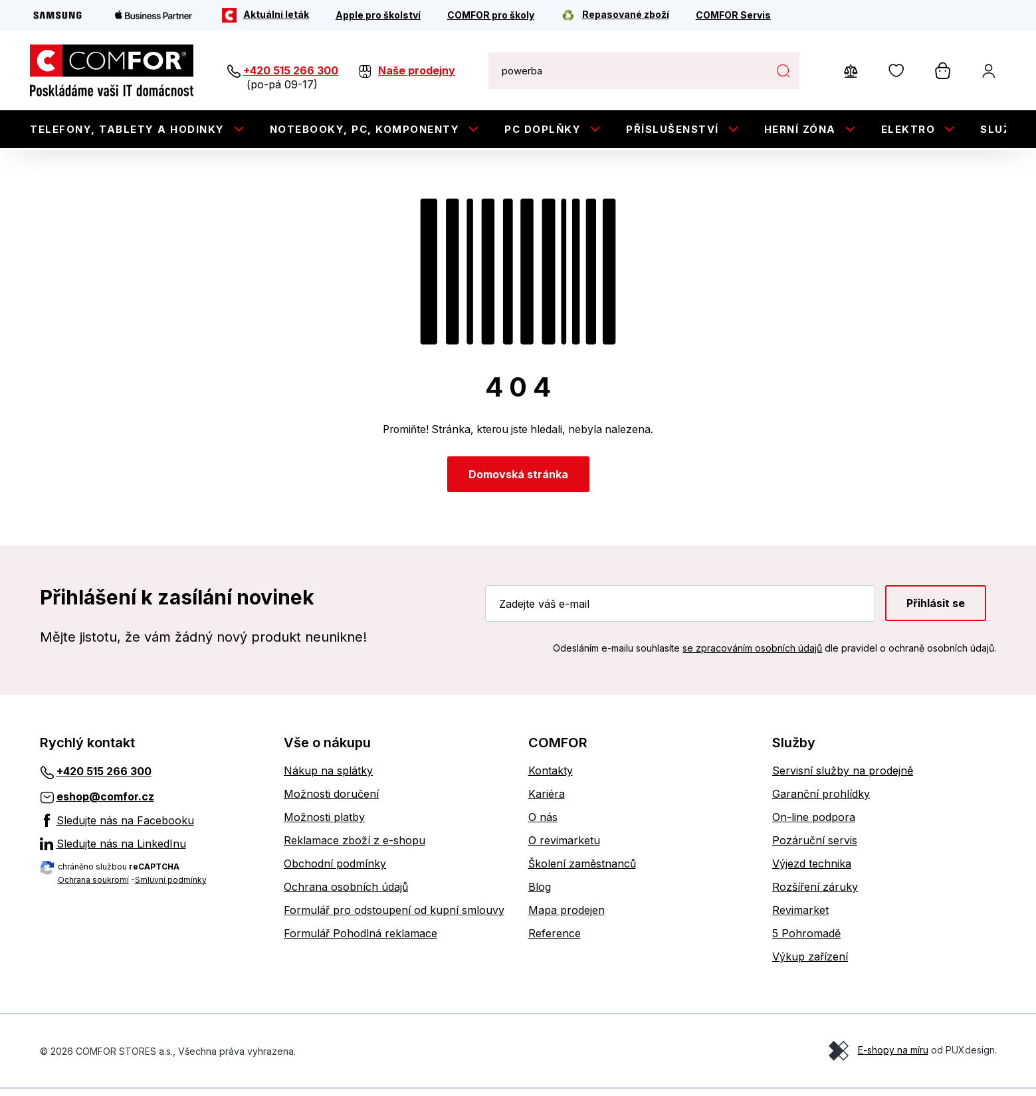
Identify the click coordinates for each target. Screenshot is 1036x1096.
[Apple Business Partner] (153, 15)
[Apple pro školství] (378, 15)
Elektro (908, 129)
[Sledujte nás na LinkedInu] (152, 850)
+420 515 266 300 (290, 70)
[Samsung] (57, 15)
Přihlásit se (935, 610)
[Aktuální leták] (265, 15)
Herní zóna (800, 129)
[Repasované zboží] (615, 15)
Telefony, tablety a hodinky (127, 129)
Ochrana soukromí (93, 886)
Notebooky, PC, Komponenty (365, 129)
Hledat (782, 70)
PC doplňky (542, 129)
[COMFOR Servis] (733, 15)
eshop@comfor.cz (105, 803)
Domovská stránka (518, 481)
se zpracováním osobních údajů (752, 655)
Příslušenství (672, 129)
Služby (1003, 129)
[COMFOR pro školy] (490, 15)
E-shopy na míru (893, 1057)
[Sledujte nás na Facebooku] (152, 827)
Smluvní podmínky (171, 886)
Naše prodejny (416, 70)
